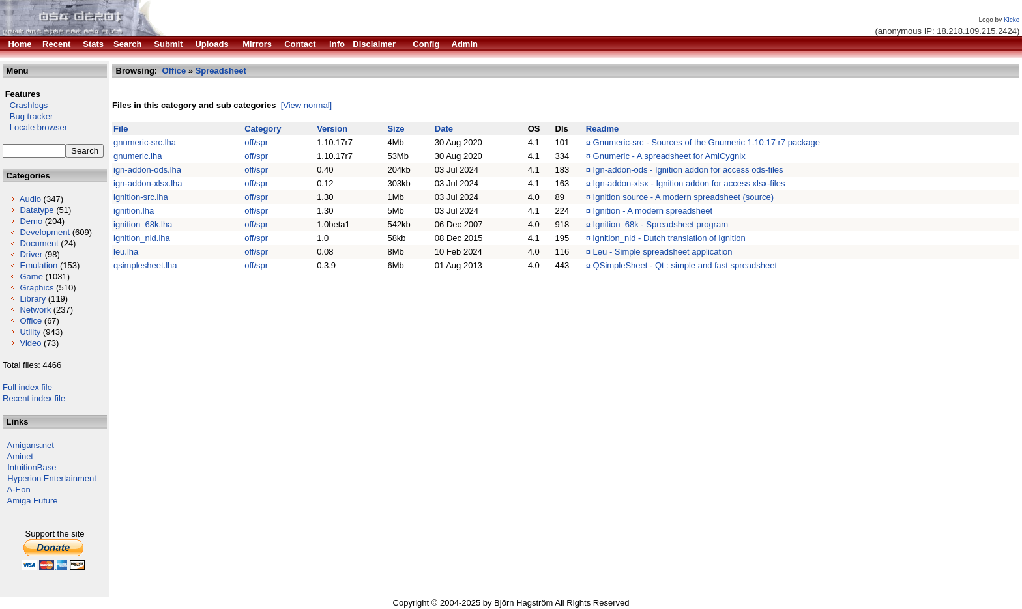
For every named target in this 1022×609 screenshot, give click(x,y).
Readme (602, 129)
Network (35, 310)
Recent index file (34, 398)
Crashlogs (25, 105)
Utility (30, 332)
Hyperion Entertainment (51, 478)
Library (33, 299)
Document (39, 243)
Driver (31, 254)
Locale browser (35, 127)
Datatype (36, 210)
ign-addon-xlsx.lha (147, 183)
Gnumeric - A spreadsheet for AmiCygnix (669, 156)
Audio (30, 199)
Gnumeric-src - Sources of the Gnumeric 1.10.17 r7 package (706, 142)
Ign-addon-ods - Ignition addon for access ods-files (688, 170)
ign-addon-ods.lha (147, 170)
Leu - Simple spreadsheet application (663, 252)
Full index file (27, 387)
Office (31, 321)
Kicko (1011, 19)
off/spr (256, 142)
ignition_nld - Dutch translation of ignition (669, 238)
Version (332, 129)
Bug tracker (28, 116)
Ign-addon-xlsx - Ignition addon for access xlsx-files (689, 183)
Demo (31, 221)
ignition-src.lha (140, 197)
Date (444, 129)
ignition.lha (133, 211)
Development (45, 232)
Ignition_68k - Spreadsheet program (660, 224)
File (120, 129)
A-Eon (19, 489)
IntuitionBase (31, 467)
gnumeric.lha (137, 156)
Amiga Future (32, 500)
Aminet (20, 456)
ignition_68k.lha (142, 224)
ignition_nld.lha (141, 238)
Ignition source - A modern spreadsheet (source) (683, 197)
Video (30, 343)
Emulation (38, 265)
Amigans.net (30, 445)
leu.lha (125, 252)
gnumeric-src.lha (144, 142)
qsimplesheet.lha (145, 265)
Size (395, 129)
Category (262, 129)
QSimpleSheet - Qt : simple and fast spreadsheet (685, 265)
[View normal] (306, 105)
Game (31, 276)
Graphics (36, 287)
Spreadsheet (221, 71)
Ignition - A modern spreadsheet (653, 211)
